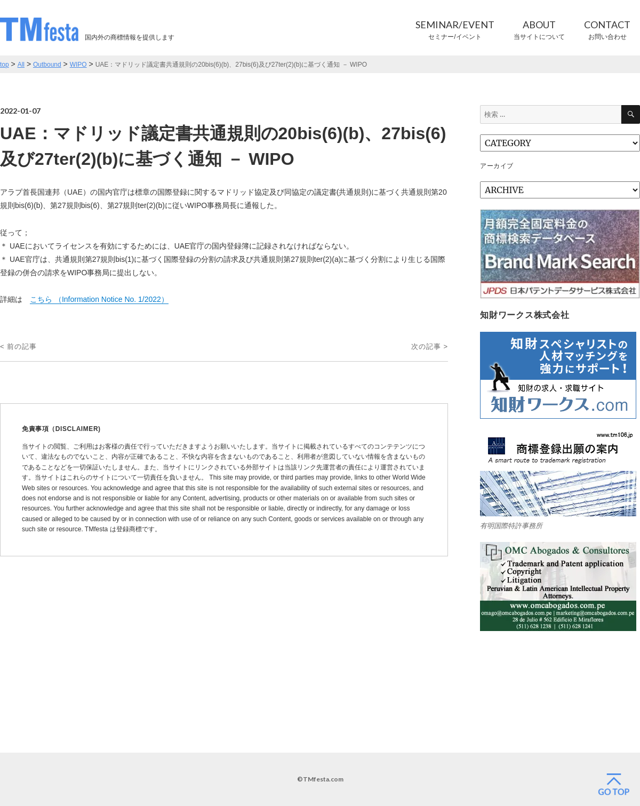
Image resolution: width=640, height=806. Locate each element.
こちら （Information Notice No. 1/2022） (99, 299)
